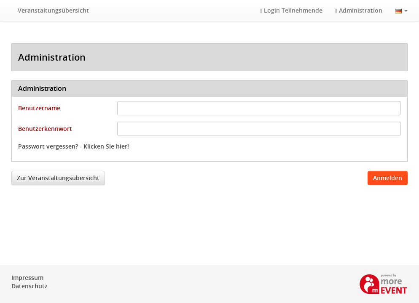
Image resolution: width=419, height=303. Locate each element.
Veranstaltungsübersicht (53, 10)
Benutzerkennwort (45, 129)
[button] (401, 10)
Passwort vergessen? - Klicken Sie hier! (73, 146)
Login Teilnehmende (291, 10)
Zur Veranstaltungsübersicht (58, 178)
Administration (358, 10)
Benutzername (39, 108)
